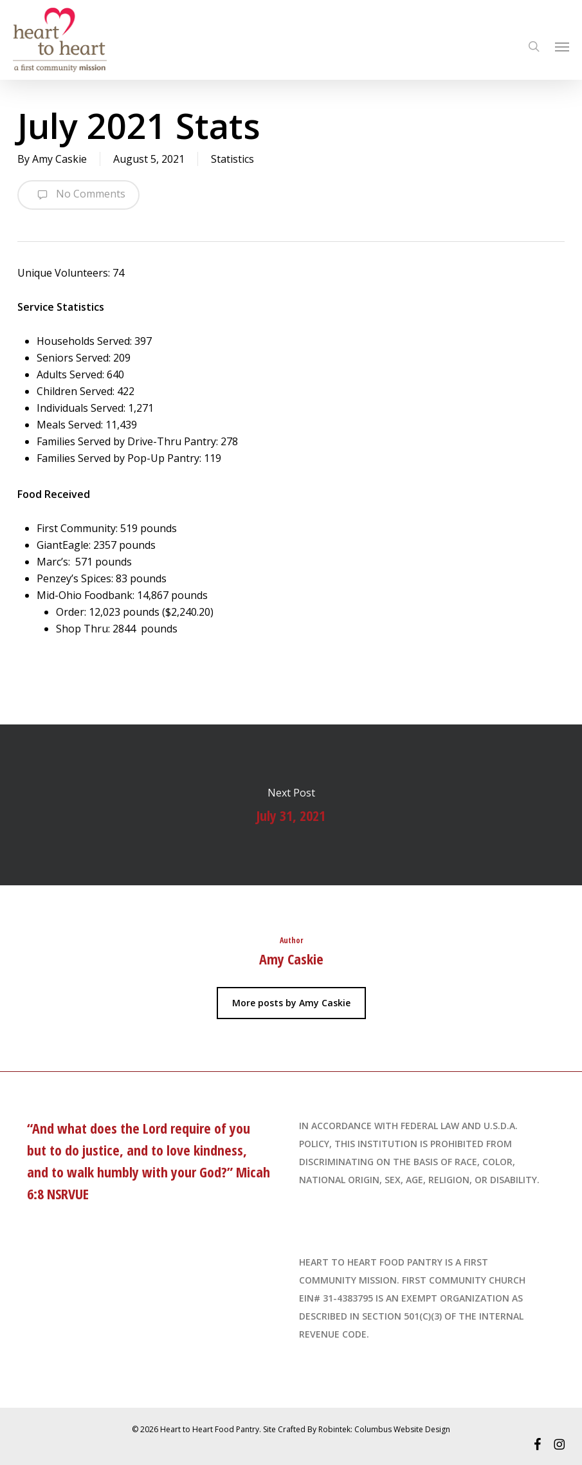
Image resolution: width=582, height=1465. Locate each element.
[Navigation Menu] (562, 46)
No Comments (78, 195)
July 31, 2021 (291, 804)
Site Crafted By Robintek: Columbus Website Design (356, 1429)
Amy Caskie (59, 159)
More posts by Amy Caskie (291, 1003)
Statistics (232, 159)
